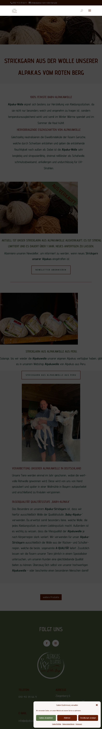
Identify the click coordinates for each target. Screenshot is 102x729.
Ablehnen (67, 718)
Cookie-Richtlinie (56, 724)
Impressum (79, 724)
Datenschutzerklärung (68, 724)
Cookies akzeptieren (46, 718)
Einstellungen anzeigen (88, 718)
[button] (97, 705)
